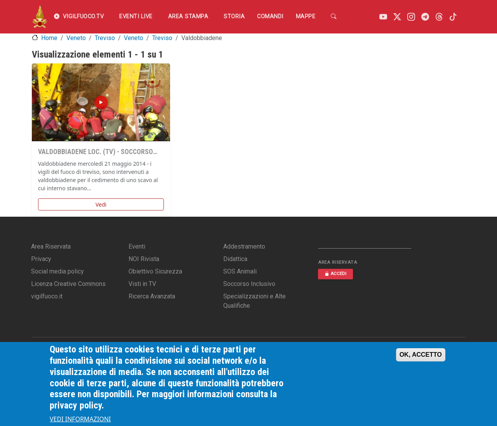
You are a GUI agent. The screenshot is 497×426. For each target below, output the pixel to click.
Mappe (306, 16)
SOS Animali (240, 271)
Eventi (137, 246)
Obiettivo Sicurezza (155, 271)
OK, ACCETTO (421, 354)
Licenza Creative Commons (68, 284)
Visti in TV (142, 284)
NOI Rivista (144, 259)
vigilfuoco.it (47, 296)
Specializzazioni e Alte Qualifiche (254, 301)
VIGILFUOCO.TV (79, 16)
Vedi (101, 204)
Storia (234, 16)
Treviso (105, 38)
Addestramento (244, 246)
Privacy (41, 259)
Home (49, 38)
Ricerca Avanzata (152, 296)
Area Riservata (51, 246)
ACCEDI (335, 273)
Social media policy (57, 271)
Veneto (76, 38)
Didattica (235, 259)
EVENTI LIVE (136, 16)
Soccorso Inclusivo (249, 284)
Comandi (270, 16)
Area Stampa (188, 16)
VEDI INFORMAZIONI (80, 419)
